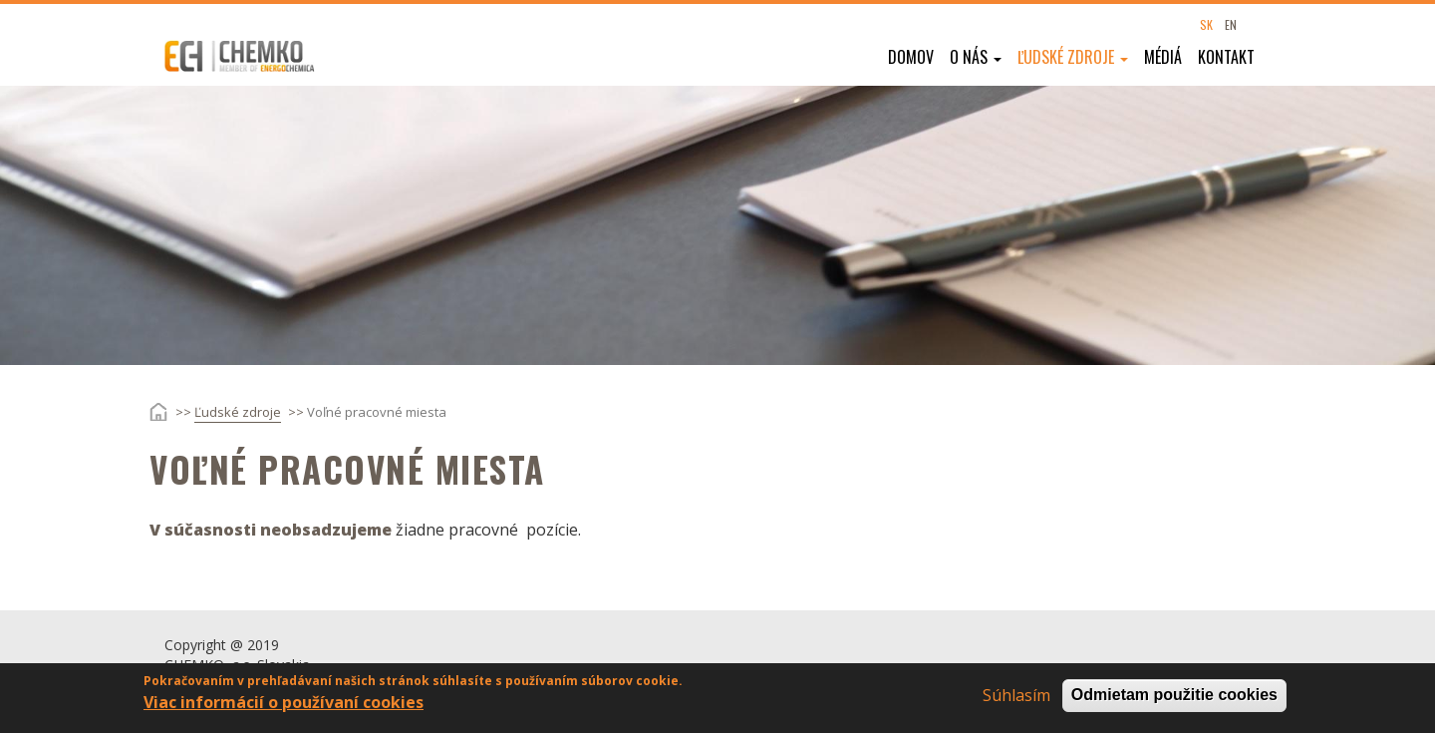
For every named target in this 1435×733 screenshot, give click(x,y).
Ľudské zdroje (1072, 57)
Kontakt (1226, 57)
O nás (976, 57)
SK (1206, 24)
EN (1231, 24)
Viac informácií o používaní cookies (284, 705)
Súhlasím (1016, 698)
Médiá (1163, 57)
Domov (911, 57)
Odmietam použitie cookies (1174, 697)
